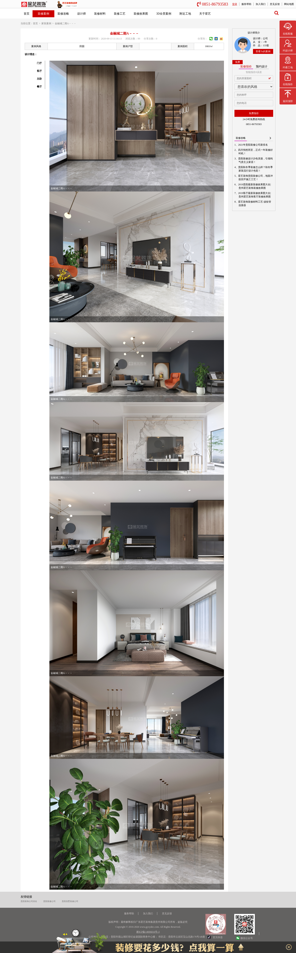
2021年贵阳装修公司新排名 (253, 144)
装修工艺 (119, 13)
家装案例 (46, 23)
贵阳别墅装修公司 (70, 901)
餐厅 (39, 86)
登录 (234, 4)
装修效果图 (141, 13)
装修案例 (43, 13)
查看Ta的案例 (263, 51)
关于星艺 (205, 13)
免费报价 (254, 113)
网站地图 (289, 4)
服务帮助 (246, 4)
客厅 (39, 71)
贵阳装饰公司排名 (29, 901)
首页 (26, 13)
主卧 (39, 78)
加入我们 (261, 4)
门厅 (39, 63)
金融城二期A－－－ (65, 23)
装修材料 (100, 13)
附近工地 (185, 13)
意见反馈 (275, 4)
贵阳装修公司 (49, 901)
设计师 (81, 13)
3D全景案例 (163, 13)
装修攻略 (63, 13)
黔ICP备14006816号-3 (148, 931)
